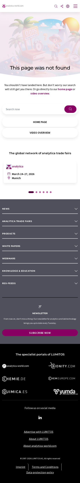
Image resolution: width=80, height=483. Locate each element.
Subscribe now (40, 332)
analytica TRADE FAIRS (17, 221)
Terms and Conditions (45, 467)
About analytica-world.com (40, 446)
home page (65, 89)
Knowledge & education (18, 271)
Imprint (20, 467)
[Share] (61, 6)
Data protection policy (40, 472)
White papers (11, 246)
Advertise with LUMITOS (38, 431)
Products (8, 233)
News (6, 208)
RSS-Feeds (9, 283)
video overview (39, 93)
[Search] (56, 6)
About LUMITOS (38, 439)
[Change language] (67, 6)
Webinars (8, 258)
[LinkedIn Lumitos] (40, 417)
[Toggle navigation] (75, 6)
